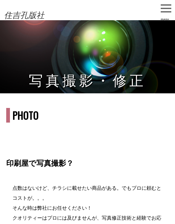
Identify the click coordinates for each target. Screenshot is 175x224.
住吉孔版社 (24, 15)
